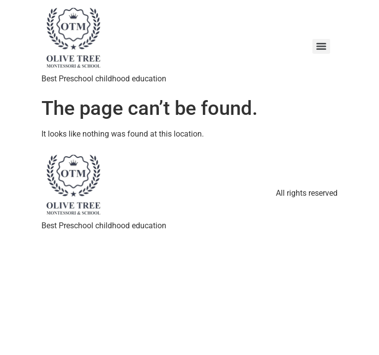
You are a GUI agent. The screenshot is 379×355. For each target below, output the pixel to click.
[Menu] (321, 46)
